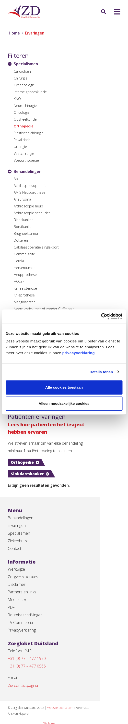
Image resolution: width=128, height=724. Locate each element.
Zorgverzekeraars (23, 568)
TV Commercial (21, 615)
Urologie (20, 146)
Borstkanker (23, 227)
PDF (11, 599)
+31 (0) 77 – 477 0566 (27, 659)
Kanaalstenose (25, 288)
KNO (17, 98)
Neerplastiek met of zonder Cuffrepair (44, 309)
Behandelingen (21, 507)
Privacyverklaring (22, 622)
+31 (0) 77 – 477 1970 (27, 651)
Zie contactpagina (23, 679)
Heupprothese (25, 274)
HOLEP (19, 281)
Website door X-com (63, 701)
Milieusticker (18, 591)
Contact (15, 539)
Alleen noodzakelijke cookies (64, 403)
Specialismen (19, 523)
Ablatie (19, 179)
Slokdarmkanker (70, 463)
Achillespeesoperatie (30, 185)
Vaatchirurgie (24, 153)
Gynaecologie (24, 85)
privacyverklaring (78, 353)
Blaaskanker (23, 220)
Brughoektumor (26, 233)
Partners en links (22, 583)
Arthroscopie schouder (32, 213)
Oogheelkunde (25, 119)
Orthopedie (23, 126)
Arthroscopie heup (28, 206)
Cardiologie (23, 71)
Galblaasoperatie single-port (36, 247)
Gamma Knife (24, 254)
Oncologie (22, 112)
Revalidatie (22, 139)
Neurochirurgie (25, 105)
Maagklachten (24, 302)
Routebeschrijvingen (25, 607)
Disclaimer (17, 575)
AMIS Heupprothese (29, 192)
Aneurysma (22, 199)
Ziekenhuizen (19, 531)
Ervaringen (17, 515)
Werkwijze (16, 560)
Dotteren (21, 240)
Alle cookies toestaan (64, 387)
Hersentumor (24, 268)
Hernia (19, 261)
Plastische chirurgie (29, 133)
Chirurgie (20, 78)
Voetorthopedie (26, 160)
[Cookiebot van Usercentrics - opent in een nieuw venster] (101, 316)
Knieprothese (24, 295)
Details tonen (101, 372)
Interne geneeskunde (30, 92)
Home (14, 33)
